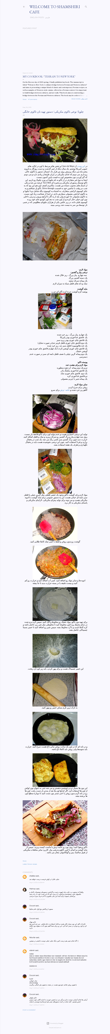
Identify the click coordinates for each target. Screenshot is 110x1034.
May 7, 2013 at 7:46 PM (36, 988)
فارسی (46, 17)
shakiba (32, 876)
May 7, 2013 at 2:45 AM (36, 944)
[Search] (86, 6)
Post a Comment (29, 1010)
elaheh (32, 950)
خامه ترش (65, 390)
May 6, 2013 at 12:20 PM (37, 899)
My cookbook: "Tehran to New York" (49, 76)
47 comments (32, 99)
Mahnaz (32, 889)
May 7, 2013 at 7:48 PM (36, 1005)
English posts (36, 17)
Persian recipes (32, 864)
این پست (81, 166)
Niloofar (32, 938)
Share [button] (24, 99)
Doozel (32, 906)
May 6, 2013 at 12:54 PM (37, 931)
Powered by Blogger (55, 1023)
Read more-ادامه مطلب (79, 99)
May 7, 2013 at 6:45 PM (36, 969)
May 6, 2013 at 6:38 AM (36, 882)
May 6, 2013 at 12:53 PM (37, 912)
